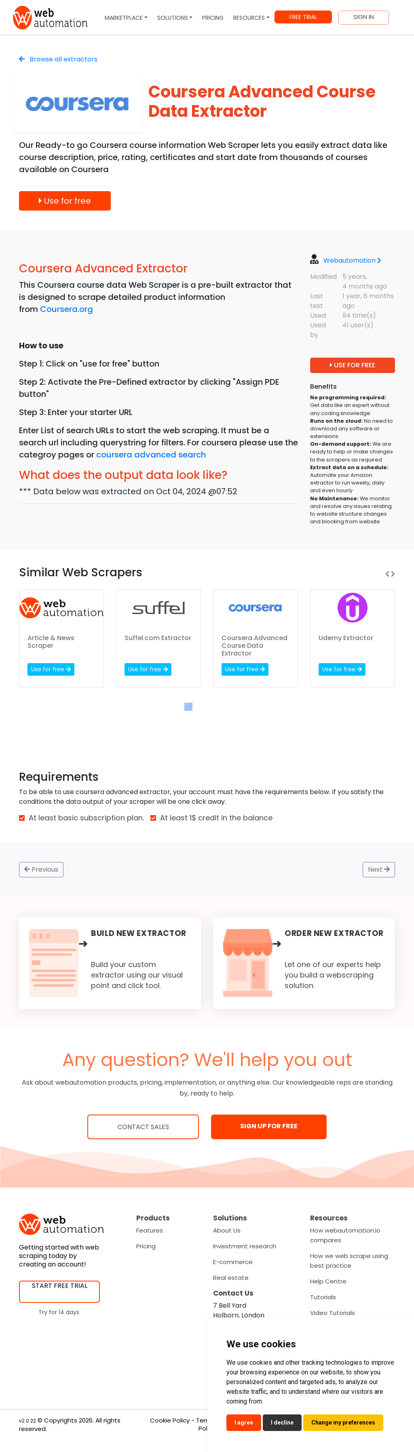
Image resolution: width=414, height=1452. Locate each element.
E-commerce (233, 1262)
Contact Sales (143, 1127)
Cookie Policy (170, 1420)
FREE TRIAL (303, 17)
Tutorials (323, 1297)
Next (379, 869)
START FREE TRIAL (59, 1285)
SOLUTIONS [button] (172, 18)
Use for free (65, 201)
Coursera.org (66, 309)
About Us (227, 1230)
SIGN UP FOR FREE (269, 1126)
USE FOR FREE (352, 365)
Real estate (231, 1277)
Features (149, 1230)
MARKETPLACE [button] (124, 18)
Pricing (146, 1246)
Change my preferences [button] (343, 1422)
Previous (41, 869)
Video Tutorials (332, 1313)
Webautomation (352, 260)
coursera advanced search (151, 454)
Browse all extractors (58, 59)
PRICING (213, 18)
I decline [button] (282, 1422)
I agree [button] (243, 1422)
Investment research (244, 1246)
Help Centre (328, 1281)
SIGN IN (363, 17)
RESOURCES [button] (249, 18)
